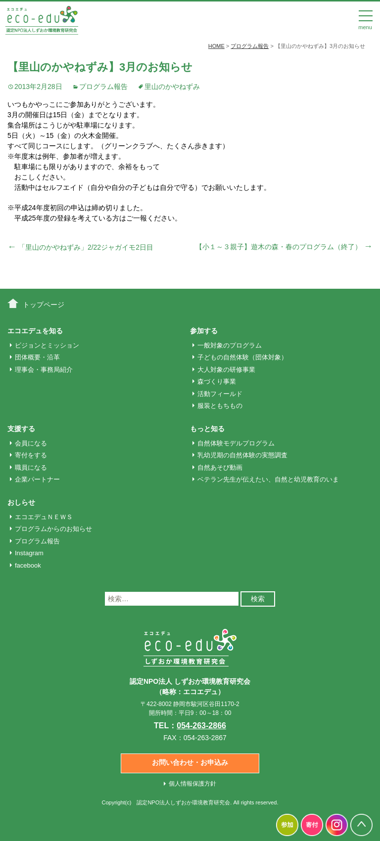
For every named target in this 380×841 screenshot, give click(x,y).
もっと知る (207, 428)
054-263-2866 (201, 725)
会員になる (31, 443)
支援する (21, 428)
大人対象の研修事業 (226, 369)
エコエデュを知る (35, 330)
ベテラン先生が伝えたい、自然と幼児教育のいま (268, 479)
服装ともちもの (219, 405)
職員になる (31, 467)
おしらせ (21, 502)
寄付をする (31, 455)
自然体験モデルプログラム (236, 443)
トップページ (43, 305)
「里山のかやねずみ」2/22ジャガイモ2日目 (80, 247)
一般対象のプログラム (229, 345)
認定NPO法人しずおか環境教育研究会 (183, 802)
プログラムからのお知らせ (53, 528)
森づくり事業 (216, 381)
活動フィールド (219, 394)
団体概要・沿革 (37, 357)
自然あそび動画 (219, 467)
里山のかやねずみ (172, 86)
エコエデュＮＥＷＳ (44, 517)
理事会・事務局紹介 (44, 369)
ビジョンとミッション (47, 345)
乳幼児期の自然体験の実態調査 (242, 455)
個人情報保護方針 (192, 783)
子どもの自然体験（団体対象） (242, 357)
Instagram (29, 553)
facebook (28, 565)
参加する (204, 330)
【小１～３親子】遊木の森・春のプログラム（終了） (284, 247)
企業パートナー (37, 479)
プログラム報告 (103, 86)
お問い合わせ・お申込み (190, 762)
